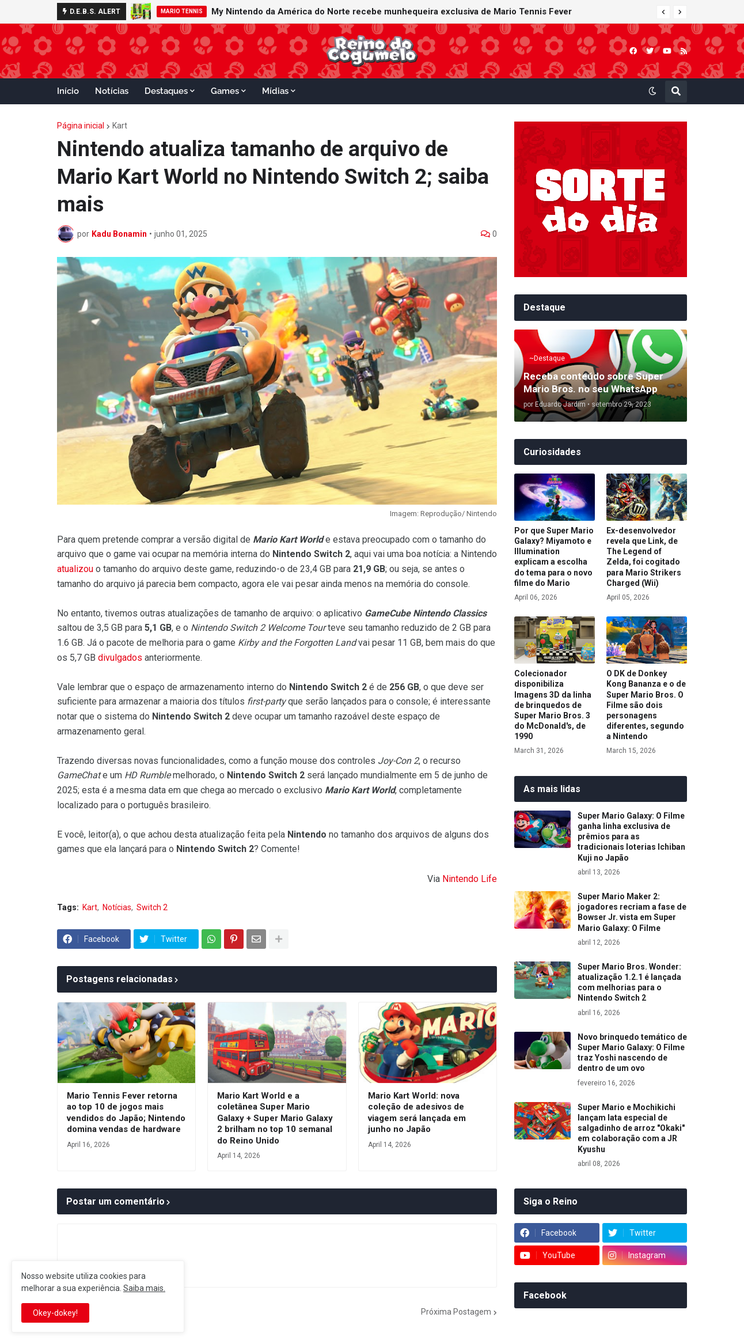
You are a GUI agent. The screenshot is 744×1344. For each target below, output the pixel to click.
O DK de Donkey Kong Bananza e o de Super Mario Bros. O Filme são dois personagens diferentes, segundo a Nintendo (646, 705)
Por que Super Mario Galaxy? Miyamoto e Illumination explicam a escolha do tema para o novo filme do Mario (554, 557)
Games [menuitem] (225, 91)
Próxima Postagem (456, 1311)
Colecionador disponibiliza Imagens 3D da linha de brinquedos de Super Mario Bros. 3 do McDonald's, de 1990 (552, 705)
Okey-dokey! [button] (55, 1313)
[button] (663, 12)
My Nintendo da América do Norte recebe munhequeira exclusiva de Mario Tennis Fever (391, 11)
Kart (119, 126)
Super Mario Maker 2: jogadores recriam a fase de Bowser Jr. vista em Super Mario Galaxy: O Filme (632, 912)
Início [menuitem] (68, 91)
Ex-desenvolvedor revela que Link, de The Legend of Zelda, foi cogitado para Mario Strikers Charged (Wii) (643, 557)
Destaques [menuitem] (166, 91)
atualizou (75, 568)
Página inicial (80, 126)
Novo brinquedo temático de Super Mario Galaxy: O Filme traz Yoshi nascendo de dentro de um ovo (632, 1052)
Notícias (117, 907)
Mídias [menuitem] (275, 91)
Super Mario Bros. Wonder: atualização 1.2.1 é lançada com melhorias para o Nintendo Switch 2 (629, 982)
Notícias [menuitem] (111, 91)
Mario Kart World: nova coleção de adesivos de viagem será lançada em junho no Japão (417, 1113)
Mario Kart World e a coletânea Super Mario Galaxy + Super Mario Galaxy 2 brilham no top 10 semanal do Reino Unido (275, 1118)
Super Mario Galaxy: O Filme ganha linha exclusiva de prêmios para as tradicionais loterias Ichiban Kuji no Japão (631, 836)
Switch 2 (152, 907)
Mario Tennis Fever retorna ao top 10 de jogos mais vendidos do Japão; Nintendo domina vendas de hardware (126, 1113)
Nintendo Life (469, 878)
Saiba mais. (144, 1288)
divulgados (120, 657)
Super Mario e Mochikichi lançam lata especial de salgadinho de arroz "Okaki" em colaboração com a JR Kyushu (631, 1128)
